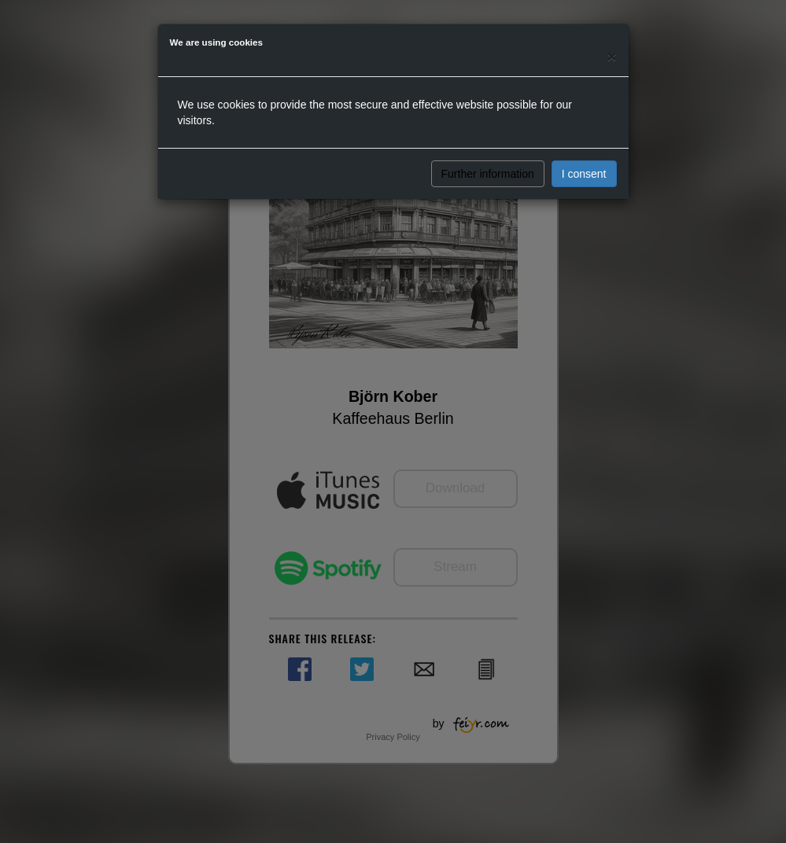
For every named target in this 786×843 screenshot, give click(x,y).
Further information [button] (487, 173)
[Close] (611, 56)
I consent (584, 173)
